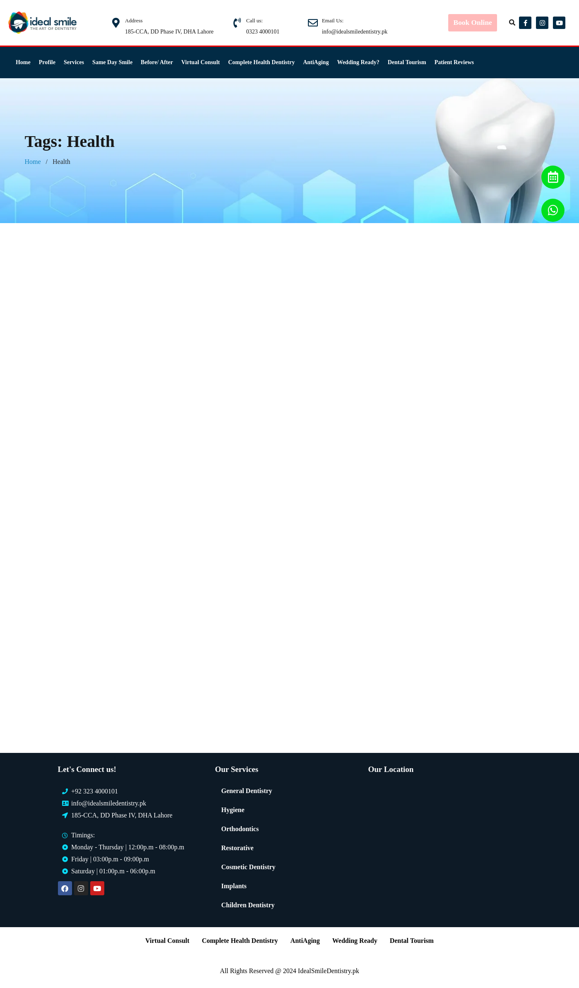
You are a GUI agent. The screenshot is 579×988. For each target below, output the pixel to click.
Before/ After (157, 62)
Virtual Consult (200, 62)
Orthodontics (240, 828)
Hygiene (232, 809)
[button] (513, 23)
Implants (233, 885)
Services (74, 62)
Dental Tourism (407, 62)
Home (23, 62)
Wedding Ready (354, 940)
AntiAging (316, 62)
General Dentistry (246, 790)
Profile (47, 62)
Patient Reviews (454, 62)
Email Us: (333, 20)
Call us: (254, 20)
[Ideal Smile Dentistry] (443, 843)
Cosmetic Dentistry (248, 866)
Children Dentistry (247, 905)
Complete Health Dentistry (261, 62)
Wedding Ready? (358, 62)
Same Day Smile (112, 62)
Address (134, 20)
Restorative (237, 847)
